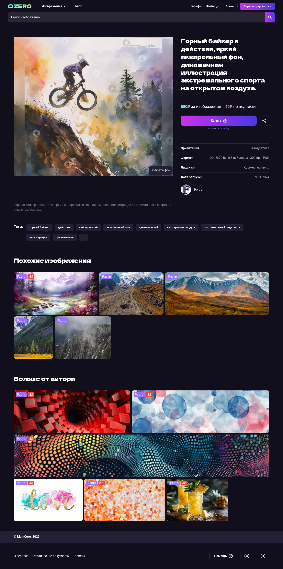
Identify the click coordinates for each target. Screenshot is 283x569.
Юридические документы (50, 556)
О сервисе (21, 556)
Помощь (212, 6)
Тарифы (196, 6)
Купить (219, 120)
